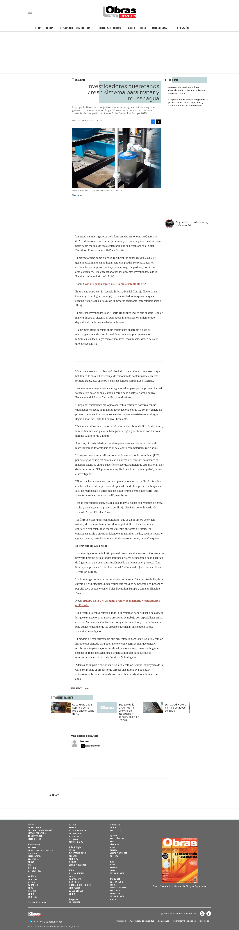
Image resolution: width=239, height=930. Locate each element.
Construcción (44, 28)
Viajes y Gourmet (77, 865)
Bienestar (115, 893)
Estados (32, 891)
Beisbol (73, 827)
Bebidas (114, 884)
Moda (112, 847)
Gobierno (32, 879)
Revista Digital (76, 842)
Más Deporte (75, 836)
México (31, 882)
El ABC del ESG (76, 890)
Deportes (74, 856)
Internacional (35, 856)
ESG (30, 865)
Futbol (72, 824)
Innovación (74, 888)
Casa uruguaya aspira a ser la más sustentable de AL (115, 283)
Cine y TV (73, 859)
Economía (32, 853)
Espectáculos (117, 838)
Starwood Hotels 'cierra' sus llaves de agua (175, 707)
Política (32, 876)
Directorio (204, 921)
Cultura (114, 856)
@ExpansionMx (92, 746)
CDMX (30, 888)
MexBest (115, 879)
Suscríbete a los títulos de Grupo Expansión (180, 886)
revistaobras (202, 913)
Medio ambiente (76, 873)
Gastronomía (116, 881)
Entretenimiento (77, 853)
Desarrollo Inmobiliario (76, 28)
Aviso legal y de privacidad (142, 921)
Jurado (113, 899)
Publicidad (121, 921)
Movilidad (74, 882)
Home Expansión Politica (40, 850)
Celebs (113, 870)
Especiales (115, 830)
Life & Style (75, 847)
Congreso (33, 885)
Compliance (163, 921)
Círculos (114, 844)
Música (72, 862)
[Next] (189, 706)
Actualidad (74, 902)
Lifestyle (73, 839)
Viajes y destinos (119, 887)
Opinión (32, 894)
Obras (31, 824)
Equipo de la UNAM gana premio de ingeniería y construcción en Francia (128, 712)
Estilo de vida (117, 873)
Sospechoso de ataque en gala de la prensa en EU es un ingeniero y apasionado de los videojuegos (188, 102)
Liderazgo (115, 824)
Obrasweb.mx (208, 913)
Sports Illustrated (37, 902)
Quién (113, 835)
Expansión (182, 28)
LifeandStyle (34, 870)
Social (72, 876)
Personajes (116, 890)
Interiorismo (160, 28)
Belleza (114, 850)
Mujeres (32, 868)
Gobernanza (75, 879)
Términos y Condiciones (184, 921)
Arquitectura (137, 28)
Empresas (33, 847)
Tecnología (33, 859)
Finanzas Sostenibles (80, 885)
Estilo (72, 850)
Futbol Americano (78, 830)
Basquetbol (75, 833)
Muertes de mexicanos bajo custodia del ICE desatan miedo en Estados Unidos (187, 90)
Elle (112, 861)
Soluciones (80, 79)
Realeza (114, 841)
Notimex (85, 741)
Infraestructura (110, 28)
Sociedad (32, 897)
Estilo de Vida (117, 896)
